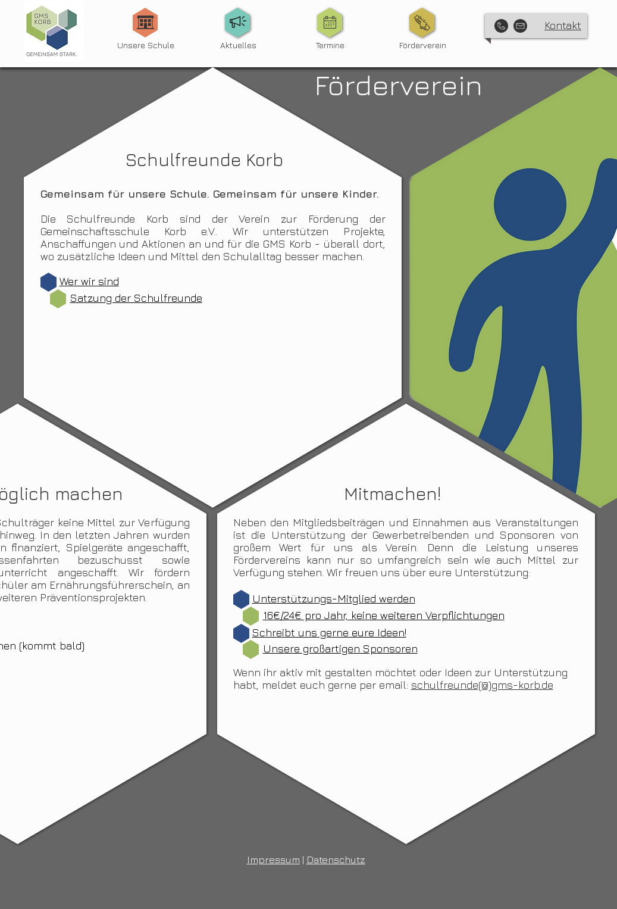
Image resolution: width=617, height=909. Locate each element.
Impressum (273, 860)
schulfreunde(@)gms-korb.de (482, 685)
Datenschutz (335, 860)
